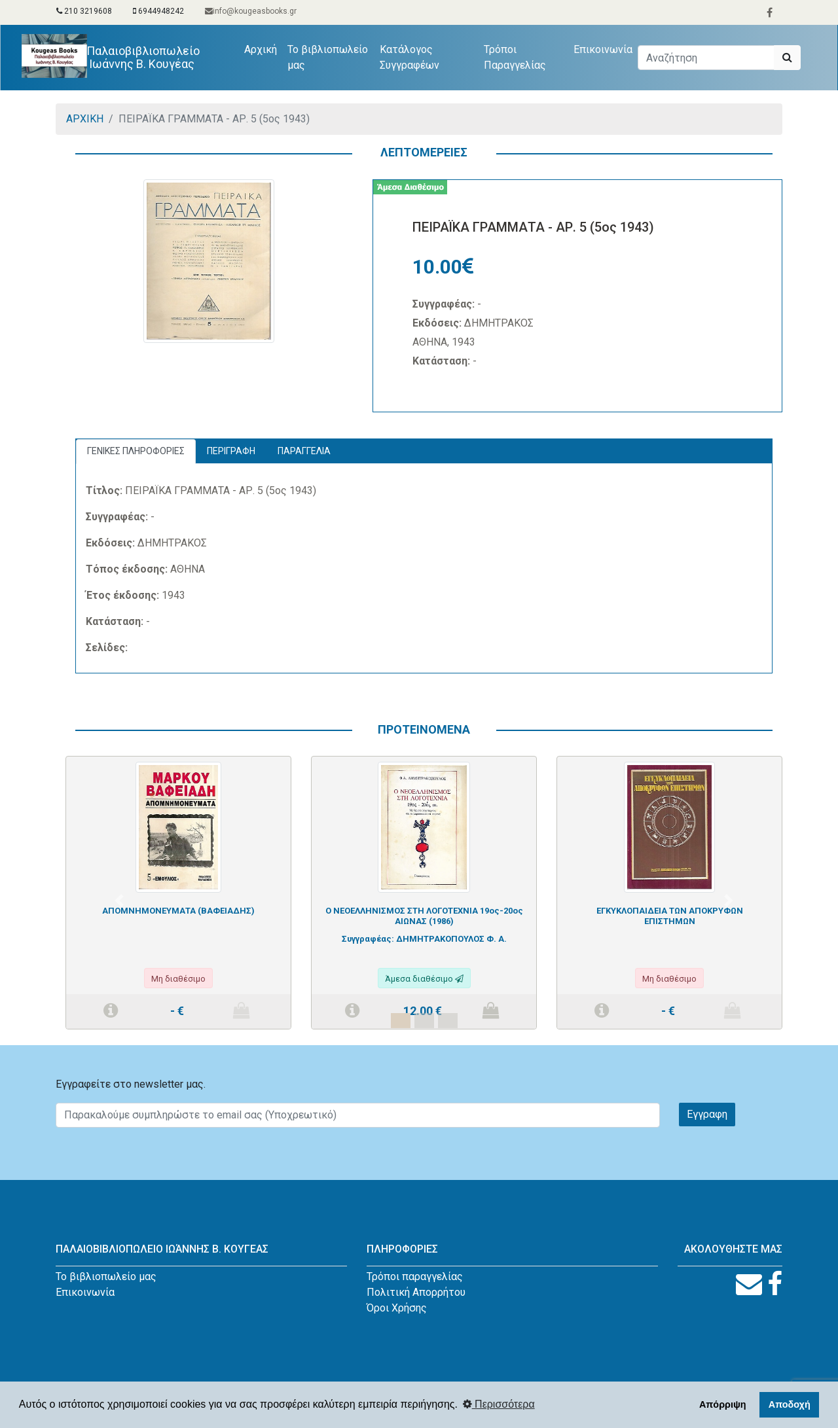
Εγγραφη (707, 1114)
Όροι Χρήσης (397, 1308)
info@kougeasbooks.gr (251, 11)
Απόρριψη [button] (722, 1404)
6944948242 (158, 11)
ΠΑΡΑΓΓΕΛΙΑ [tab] (304, 451)
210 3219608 (84, 11)
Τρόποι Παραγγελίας (515, 57)
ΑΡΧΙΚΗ (84, 119)
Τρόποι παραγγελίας (415, 1276)
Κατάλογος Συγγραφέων (409, 57)
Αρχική (263, 48)
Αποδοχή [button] (790, 1404)
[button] (119, 900)
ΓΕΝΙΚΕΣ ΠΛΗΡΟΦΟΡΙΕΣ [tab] (136, 451)
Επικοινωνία (603, 49)
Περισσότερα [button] (499, 1404)
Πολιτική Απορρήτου (416, 1292)
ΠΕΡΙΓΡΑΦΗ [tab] (231, 451)
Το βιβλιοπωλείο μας (327, 57)
